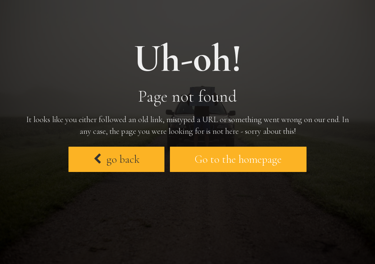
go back (116, 159)
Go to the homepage (238, 159)
